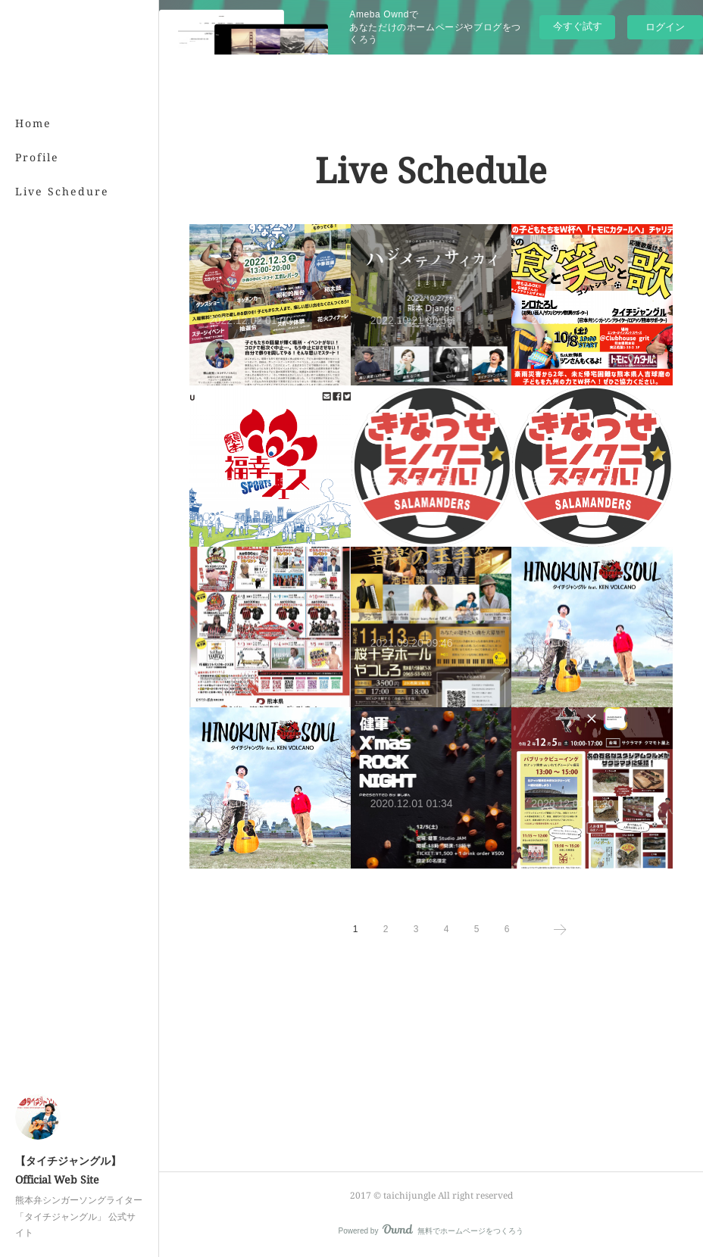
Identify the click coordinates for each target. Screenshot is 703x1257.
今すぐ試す (577, 26)
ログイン (665, 27)
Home (33, 123)
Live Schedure (62, 191)
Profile (37, 157)
